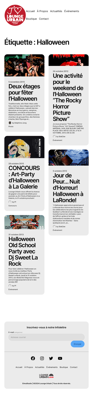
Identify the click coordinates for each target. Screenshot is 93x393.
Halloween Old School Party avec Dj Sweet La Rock (23, 251)
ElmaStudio (27, 383)
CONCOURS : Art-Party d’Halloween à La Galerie (24, 177)
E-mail (15, 332)
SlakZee (62, 136)
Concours (12, 206)
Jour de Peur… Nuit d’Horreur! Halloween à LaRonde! (68, 187)
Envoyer (77, 344)
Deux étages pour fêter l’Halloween (24, 92)
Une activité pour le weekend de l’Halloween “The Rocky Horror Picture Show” (68, 97)
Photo (10, 126)
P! (15, 202)
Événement (13, 289)
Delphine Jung (21, 123)
